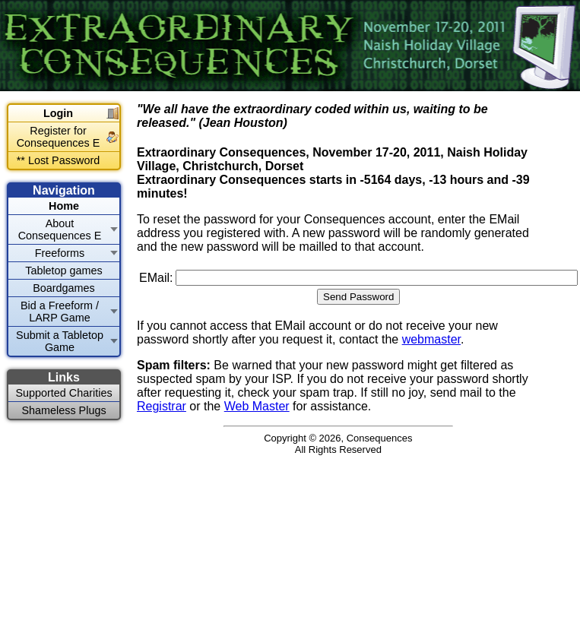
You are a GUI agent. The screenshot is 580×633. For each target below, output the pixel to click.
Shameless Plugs (63, 410)
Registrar (161, 406)
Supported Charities (63, 393)
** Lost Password (58, 160)
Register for (58, 137)
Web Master (257, 406)
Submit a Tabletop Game (59, 341)
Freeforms (60, 253)
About (60, 229)
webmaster (431, 339)
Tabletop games (64, 270)
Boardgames (64, 288)
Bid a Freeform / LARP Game (60, 311)
